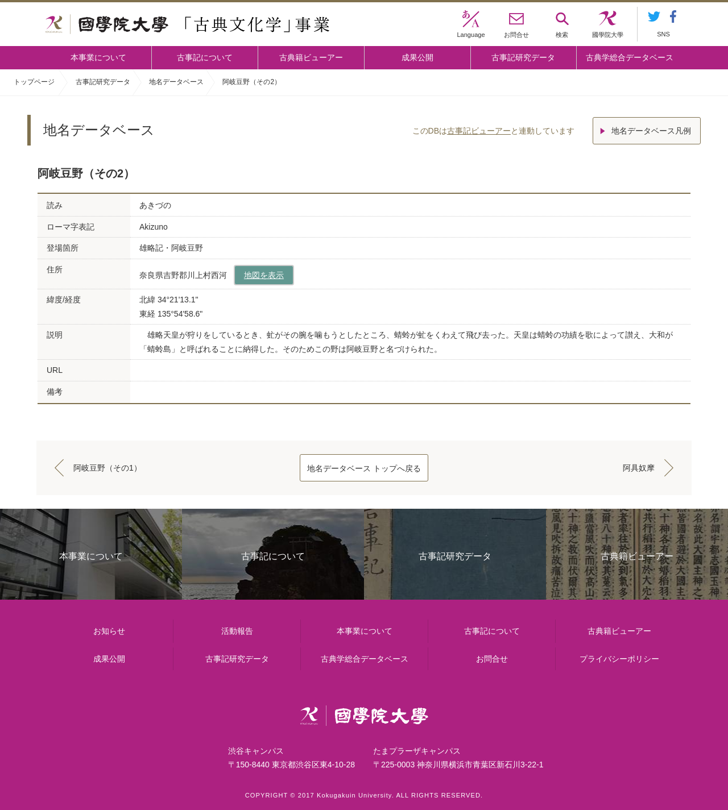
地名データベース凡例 (651, 130)
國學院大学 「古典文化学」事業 (187, 24)
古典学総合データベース (629, 57)
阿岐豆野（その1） (107, 467)
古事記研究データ (523, 57)
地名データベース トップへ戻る (364, 468)
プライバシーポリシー (619, 658)
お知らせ (109, 630)
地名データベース (176, 82)
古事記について (205, 57)
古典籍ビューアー (311, 57)
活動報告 (237, 630)
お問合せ (492, 658)
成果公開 (417, 57)
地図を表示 (264, 275)
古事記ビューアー (479, 130)
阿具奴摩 (639, 467)
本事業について (98, 57)
